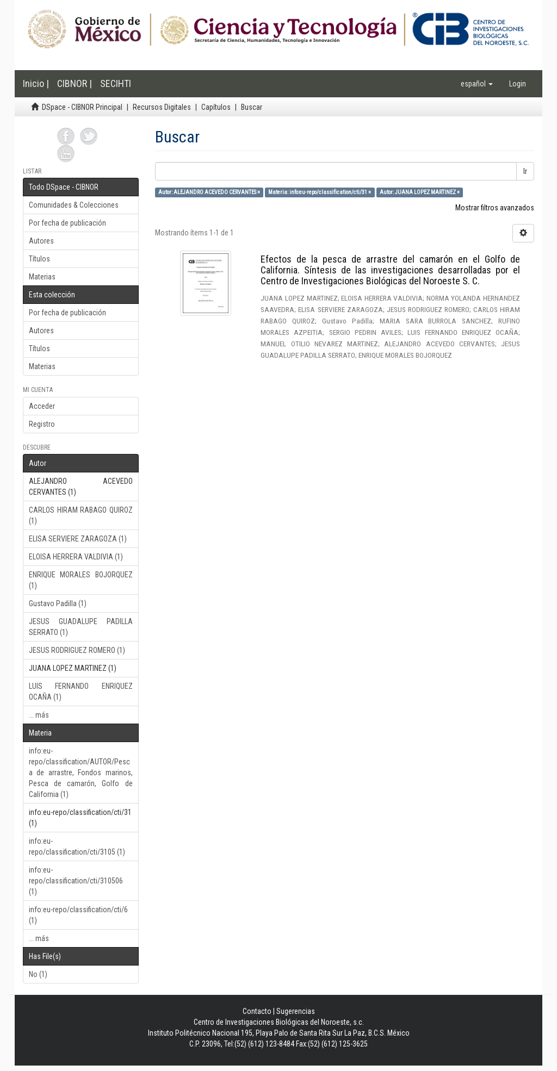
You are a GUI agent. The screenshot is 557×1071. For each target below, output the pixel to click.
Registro (42, 424)
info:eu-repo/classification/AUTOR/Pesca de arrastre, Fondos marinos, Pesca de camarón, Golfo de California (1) (81, 772)
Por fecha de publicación (67, 223)
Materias (42, 276)
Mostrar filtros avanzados (494, 207)
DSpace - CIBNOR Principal (82, 107)
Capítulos (216, 107)
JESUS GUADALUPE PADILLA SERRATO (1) (81, 627)
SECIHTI (115, 83)
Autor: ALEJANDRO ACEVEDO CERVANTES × (209, 192)
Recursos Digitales (162, 107)
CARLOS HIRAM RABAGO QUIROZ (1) (81, 515)
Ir (525, 171)
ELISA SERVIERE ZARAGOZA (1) (78, 538)
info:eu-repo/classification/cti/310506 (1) (76, 880)
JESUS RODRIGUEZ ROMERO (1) (77, 650)
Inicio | (36, 83)
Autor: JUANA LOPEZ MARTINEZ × (420, 192)
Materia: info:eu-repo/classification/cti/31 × (319, 192)
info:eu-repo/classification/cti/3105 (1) (77, 846)
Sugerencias (295, 1011)
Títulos (39, 258)
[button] (477, 83)
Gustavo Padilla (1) (57, 603)
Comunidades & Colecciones (74, 205)
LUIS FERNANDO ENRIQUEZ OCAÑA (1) (81, 691)
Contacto (257, 1011)
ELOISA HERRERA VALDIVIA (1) (76, 556)
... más (39, 715)
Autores (41, 240)
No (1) (38, 974)
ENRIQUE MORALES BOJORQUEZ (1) (81, 580)
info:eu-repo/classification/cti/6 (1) (78, 915)
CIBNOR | (74, 83)
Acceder (42, 406)
